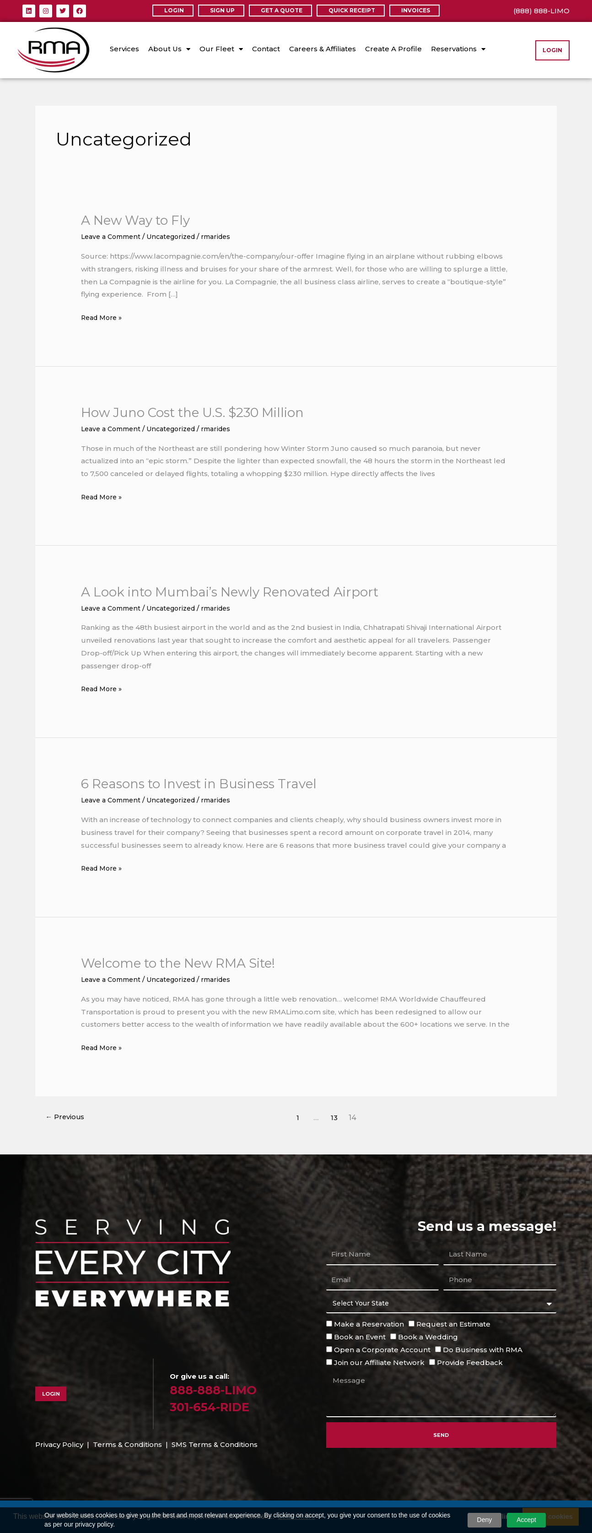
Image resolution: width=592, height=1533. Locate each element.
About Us (169, 49)
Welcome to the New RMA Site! (187, 962)
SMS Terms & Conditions (215, 1444)
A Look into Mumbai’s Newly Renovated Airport (241, 591)
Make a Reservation (369, 1324)
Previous (67, 1117)
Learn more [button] (296, 1516)
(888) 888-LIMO (541, 10)
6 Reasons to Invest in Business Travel (208, 783)
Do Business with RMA (482, 1349)
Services (124, 48)
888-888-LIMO (219, 1389)
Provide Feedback (470, 1362)
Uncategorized (178, 236)
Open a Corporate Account (382, 1349)
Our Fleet (221, 49)
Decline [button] (501, 1516)
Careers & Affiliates (322, 48)
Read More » (103, 316)
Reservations (458, 49)
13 (337, 1117)
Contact (266, 48)
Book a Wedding (428, 1336)
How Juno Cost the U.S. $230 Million (202, 412)
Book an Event (360, 1336)
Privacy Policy (59, 1444)
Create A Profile (393, 48)
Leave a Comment (113, 236)
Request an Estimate (453, 1324)
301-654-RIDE (215, 1406)
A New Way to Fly (140, 219)
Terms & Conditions (127, 1444)
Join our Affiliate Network (379, 1362)
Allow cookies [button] (551, 1516)
